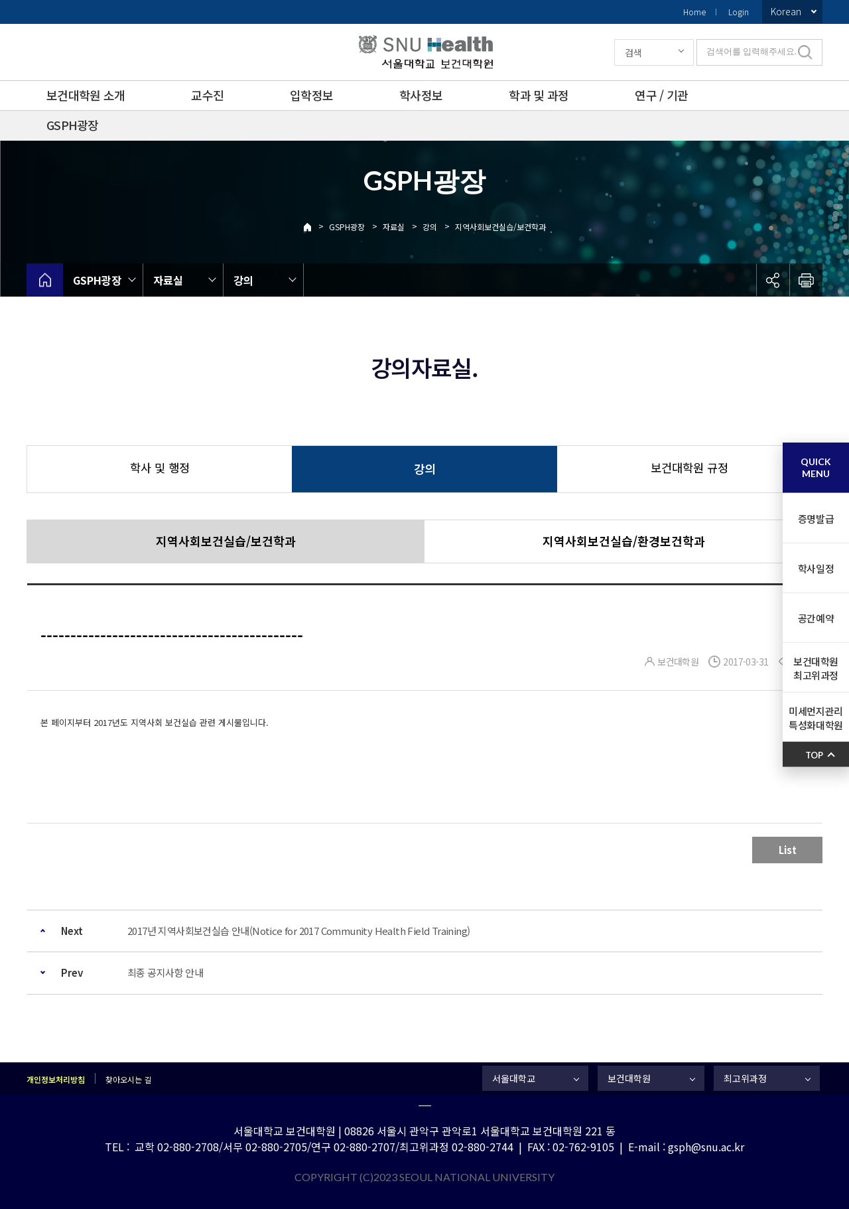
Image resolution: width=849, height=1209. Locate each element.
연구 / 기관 (661, 95)
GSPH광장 (72, 124)
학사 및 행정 (160, 467)
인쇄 (805, 280)
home (45, 280)
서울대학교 (513, 1078)
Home (694, 11)
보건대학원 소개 (85, 95)
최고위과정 (745, 1078)
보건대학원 (629, 1078)
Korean (786, 11)
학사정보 (420, 95)
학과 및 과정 (538, 95)
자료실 (394, 226)
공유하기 (772, 280)
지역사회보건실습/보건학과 (500, 226)
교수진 (207, 95)
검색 (633, 52)
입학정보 (311, 95)
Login (738, 11)
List (788, 850)
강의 (430, 226)
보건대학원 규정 (689, 467)
